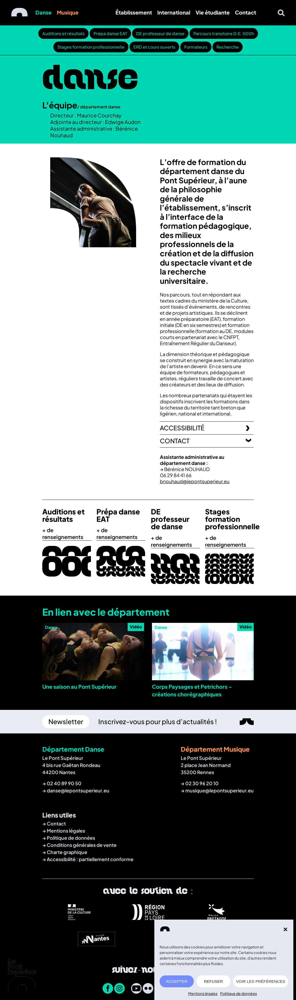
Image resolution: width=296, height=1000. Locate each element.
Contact (245, 12)
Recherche (227, 47)
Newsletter (65, 721)
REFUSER (213, 984)
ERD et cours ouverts (154, 47)
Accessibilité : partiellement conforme (90, 859)
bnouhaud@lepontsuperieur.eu (194, 481)
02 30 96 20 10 (202, 783)
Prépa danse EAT (110, 33)
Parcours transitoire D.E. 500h (223, 33)
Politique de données (238, 996)
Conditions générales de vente (82, 845)
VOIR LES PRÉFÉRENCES (260, 984)
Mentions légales (203, 996)
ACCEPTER (177, 984)
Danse (43, 12)
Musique (67, 12)
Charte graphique (67, 852)
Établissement (133, 12)
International (173, 12)
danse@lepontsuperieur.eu (78, 790)
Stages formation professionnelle (90, 47)
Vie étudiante (213, 12)
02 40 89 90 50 (64, 783)
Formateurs (195, 47)
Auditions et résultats (63, 33)
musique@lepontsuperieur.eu (219, 790)
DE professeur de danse (160, 33)
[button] (285, 932)
